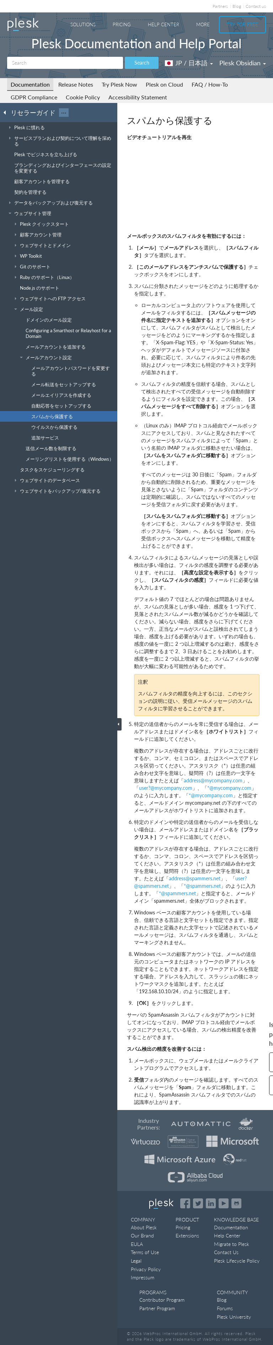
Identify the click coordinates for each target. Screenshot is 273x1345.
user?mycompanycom (165, 788)
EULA (137, 1244)
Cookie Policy (83, 97)
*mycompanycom (229, 788)
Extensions (187, 1235)
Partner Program (157, 1308)
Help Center (163, 24)
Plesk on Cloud (164, 84)
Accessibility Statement (137, 97)
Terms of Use (145, 1252)
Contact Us (226, 1252)
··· (63, 112)
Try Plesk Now (119, 84)
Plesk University (234, 1317)
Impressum (142, 1277)
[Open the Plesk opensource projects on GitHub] (236, 1203)
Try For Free (242, 24)
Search (141, 63)
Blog (236, 6)
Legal (136, 1261)
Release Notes (75, 84)
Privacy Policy (146, 1269)
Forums (225, 1308)
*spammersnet (202, 886)
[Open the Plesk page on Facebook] (185, 1203)
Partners (220, 6)
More (203, 24)
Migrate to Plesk (231, 1244)
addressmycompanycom (213, 780)
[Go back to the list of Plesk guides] (7, 112)
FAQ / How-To (210, 84)
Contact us (256, 6)
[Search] (65, 63)
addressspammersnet (194, 878)
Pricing (122, 24)
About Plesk (144, 1227)
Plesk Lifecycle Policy (236, 1261)
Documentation (30, 84)
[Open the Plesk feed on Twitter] (198, 1203)
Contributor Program (161, 1300)
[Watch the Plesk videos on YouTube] (224, 1203)
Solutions (83, 24)
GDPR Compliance (34, 97)
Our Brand (142, 1235)
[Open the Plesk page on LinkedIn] (211, 1203)
